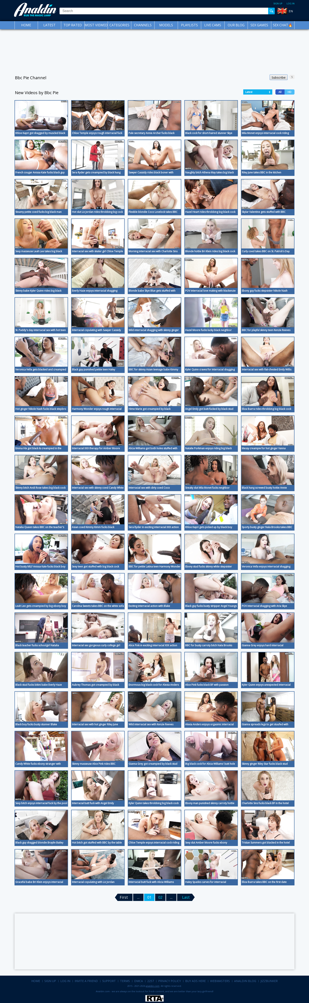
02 (160, 897)
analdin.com (152, 985)
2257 (150, 981)
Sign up (277, 3)
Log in (290, 3)
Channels (143, 25)
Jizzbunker (269, 981)
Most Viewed (96, 25)
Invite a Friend (86, 981)
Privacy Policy (169, 981)
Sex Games (259, 25)
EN (291, 11)
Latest (49, 25)
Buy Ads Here (195, 981)
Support (109, 981)
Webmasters (220, 981)
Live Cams (212, 25)
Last (186, 897)
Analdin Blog (245, 981)
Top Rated (72, 25)
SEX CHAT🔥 (282, 25)
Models (166, 25)
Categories (119, 25)
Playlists (189, 25)
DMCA (138, 981)
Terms (125, 981)
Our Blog (236, 25)
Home (26, 25)
